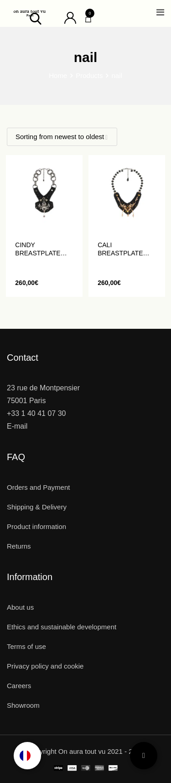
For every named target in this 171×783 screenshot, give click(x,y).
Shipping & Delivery (37, 507)
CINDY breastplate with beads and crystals (42, 249)
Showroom (23, 705)
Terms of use (26, 646)
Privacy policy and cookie (45, 666)
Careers (19, 686)
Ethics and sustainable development (61, 627)
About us (20, 607)
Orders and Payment (38, 487)
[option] (27, 755)
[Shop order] (62, 137)
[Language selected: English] (27, 755)
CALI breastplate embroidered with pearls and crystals (122, 249)
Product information (36, 526)
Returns (19, 546)
